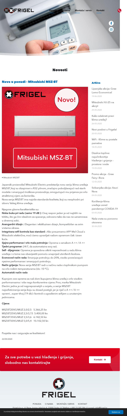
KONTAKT (86, 402)
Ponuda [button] (53, 10)
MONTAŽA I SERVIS (69, 402)
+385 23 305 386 (81, 405)
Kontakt (100, 10)
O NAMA (53, 402)
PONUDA (40, 402)
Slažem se (116, 411)
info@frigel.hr (105, 405)
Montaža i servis (83, 10)
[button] (119, 10)
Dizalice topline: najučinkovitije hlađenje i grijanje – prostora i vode (111, 156)
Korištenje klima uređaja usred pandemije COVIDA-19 (110, 201)
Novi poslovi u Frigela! (109, 129)
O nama (66, 10)
